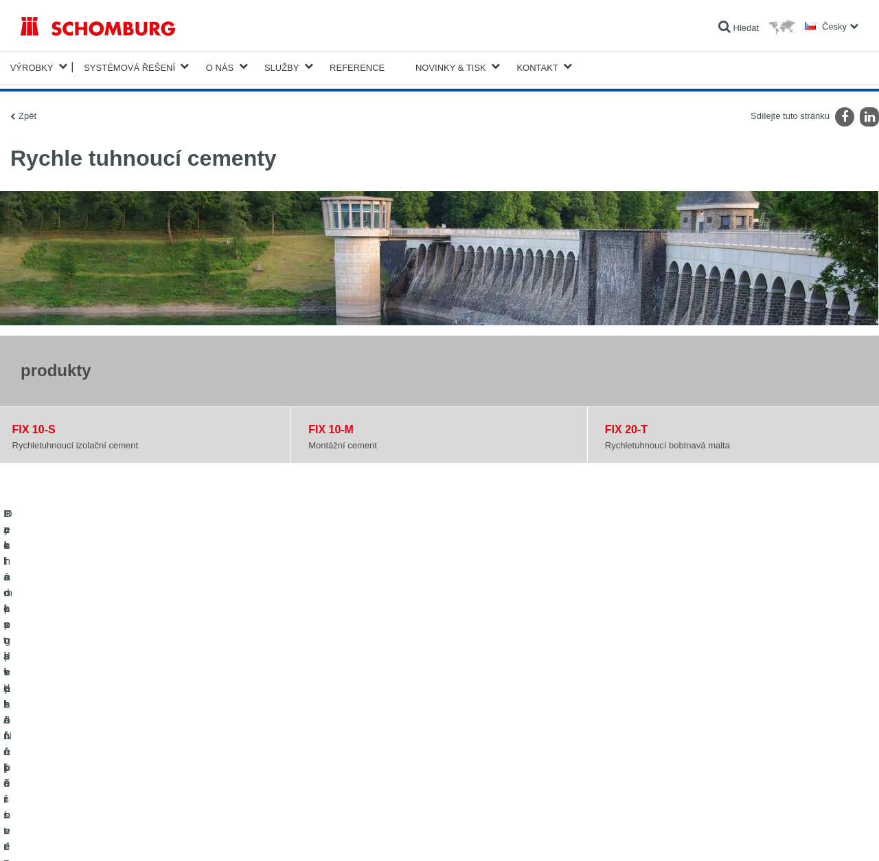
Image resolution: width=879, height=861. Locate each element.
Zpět (27, 113)
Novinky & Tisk (450, 66)
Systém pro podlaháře (61, 741)
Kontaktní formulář (340, 741)
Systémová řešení (129, 66)
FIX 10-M (331, 427)
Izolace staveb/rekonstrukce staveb (85, 700)
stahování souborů (341, 721)
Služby (281, 66)
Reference (357, 66)
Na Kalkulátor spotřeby (348, 700)
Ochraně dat (100, 834)
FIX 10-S (34, 427)
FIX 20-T (626, 427)
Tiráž (66, 834)
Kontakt (537, 66)
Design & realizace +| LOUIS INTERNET (803, 834)
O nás (219, 66)
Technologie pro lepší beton (71, 782)
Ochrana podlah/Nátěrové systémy (84, 762)
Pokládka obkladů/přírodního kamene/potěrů (102, 721)
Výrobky (32, 66)
